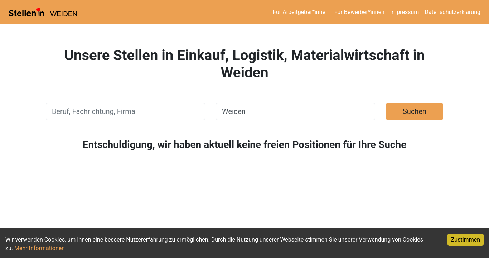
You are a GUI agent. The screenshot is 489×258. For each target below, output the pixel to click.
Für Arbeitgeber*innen (300, 12)
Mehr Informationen (39, 248)
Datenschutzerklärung (452, 12)
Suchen (414, 111)
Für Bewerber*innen (359, 12)
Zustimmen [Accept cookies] (465, 239)
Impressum (404, 12)
